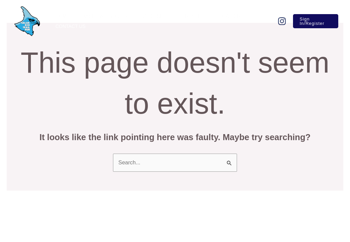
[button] (314, 21)
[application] (121, 16)
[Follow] (279, 21)
